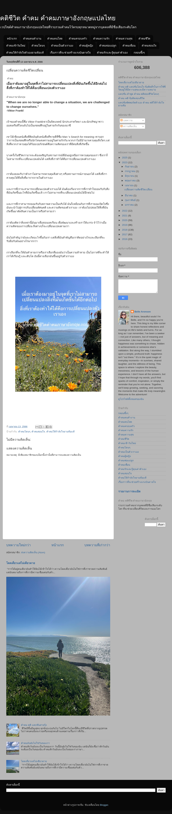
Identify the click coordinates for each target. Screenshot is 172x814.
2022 (125, 210)
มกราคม (130, 204)
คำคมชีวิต (144, 38)
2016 (125, 239)
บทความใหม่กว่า (18, 545)
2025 (125, 157)
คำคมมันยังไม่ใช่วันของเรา (35, 743)
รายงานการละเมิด (129, 491)
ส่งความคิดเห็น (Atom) (33, 552)
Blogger (104, 805)
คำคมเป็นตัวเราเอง (62, 45)
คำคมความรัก (101, 38)
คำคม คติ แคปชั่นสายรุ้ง (34, 725)
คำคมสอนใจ (149, 45)
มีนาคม (129, 195)
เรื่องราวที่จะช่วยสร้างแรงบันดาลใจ (70, 52)
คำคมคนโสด (55, 38)
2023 (125, 162)
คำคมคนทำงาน (32, 38)
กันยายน (130, 166)
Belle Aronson (142, 311)
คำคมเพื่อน (129, 45)
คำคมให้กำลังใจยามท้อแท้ (60, 431)
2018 (125, 229)
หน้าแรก (12, 38)
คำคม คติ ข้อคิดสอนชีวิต (131, 98)
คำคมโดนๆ (38, 45)
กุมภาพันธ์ (130, 200)
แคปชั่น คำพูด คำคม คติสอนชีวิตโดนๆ (138, 94)
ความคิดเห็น (128, 126)
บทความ (126, 120)
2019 (125, 225)
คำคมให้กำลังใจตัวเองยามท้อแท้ (25, 52)
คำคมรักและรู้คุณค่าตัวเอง (112, 52)
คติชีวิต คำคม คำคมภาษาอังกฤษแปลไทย (58, 18)
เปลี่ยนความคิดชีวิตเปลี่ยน (138, 189)
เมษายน (129, 185)
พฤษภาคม (131, 180)
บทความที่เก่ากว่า (97, 545)
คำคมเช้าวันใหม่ (15, 45)
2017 (125, 234)
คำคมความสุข (124, 38)
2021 (125, 215)
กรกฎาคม (130, 171)
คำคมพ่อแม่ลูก (107, 45)
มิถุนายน (130, 176)
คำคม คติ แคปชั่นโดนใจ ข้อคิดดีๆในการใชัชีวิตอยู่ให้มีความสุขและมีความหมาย (142, 88)
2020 (125, 220)
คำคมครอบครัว (78, 38)
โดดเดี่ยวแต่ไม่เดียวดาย (20, 563)
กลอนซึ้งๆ (139, 52)
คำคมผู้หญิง (86, 45)
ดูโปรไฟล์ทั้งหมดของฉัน (131, 399)
